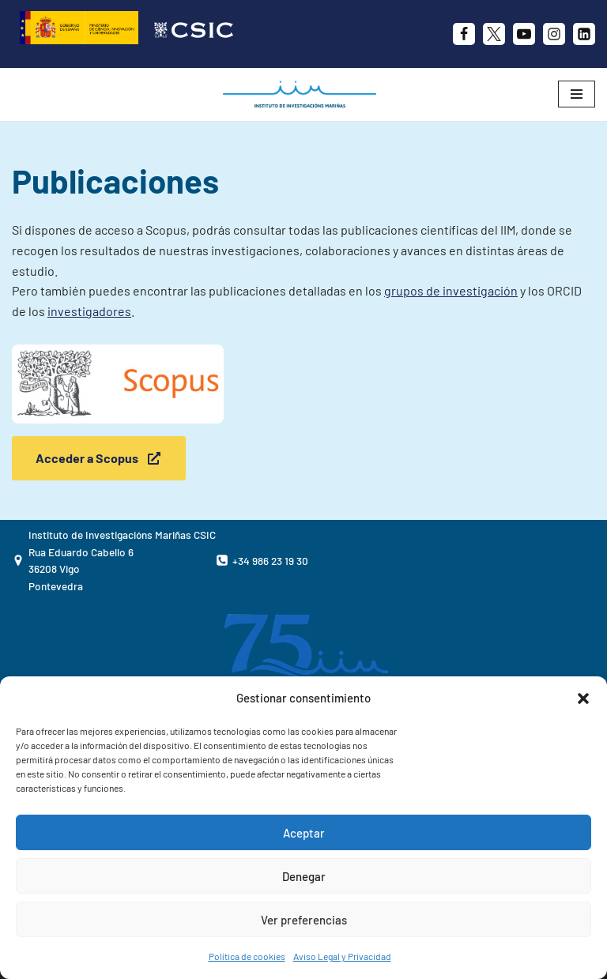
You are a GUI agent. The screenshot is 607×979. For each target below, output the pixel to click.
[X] (494, 34)
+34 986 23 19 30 (270, 560)
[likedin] (584, 34)
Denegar (304, 876)
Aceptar (304, 833)
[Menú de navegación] (576, 94)
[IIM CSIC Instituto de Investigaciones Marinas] (303, 94)
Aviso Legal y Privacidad (342, 956)
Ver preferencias (304, 920)
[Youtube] (524, 34)
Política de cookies (247, 956)
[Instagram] (554, 34)
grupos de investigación (451, 290)
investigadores (89, 310)
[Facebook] (464, 34)
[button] (583, 698)
